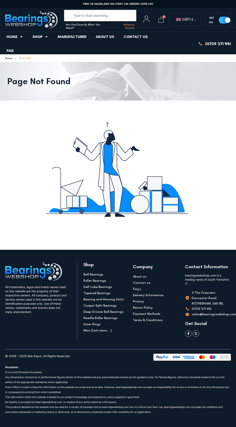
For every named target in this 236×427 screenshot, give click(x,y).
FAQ (10, 50)
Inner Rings (92, 324)
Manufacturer (72, 36)
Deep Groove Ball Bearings (103, 312)
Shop (40, 36)
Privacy (138, 301)
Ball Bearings (93, 274)
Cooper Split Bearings (100, 305)
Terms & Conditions (148, 320)
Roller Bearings (94, 281)
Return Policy (143, 307)
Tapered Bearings (97, 293)
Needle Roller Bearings (100, 318)
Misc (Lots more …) (97, 330)
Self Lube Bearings (97, 287)
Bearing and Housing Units (103, 299)
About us (105, 36)
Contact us (136, 36)
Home (15, 36)
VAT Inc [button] (212, 20)
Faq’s (137, 289)
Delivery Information (148, 295)
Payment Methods (146, 314)
